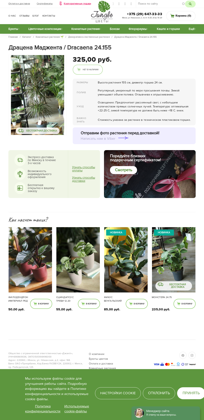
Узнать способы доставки (83, 179)
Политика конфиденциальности (42, 409)
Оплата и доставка (19, 3)
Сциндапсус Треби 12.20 (65, 299)
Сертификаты (45, 3)
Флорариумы (137, 29)
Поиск (190, 4)
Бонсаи (115, 29)
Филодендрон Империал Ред (18, 299)
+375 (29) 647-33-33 (144, 14)
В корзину (43, 304)
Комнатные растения (85, 29)
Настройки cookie (118, 393)
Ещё (191, 29)
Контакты (48, 15)
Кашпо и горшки (168, 29)
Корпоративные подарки (78, 3)
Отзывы (24, 15)
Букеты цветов (98, 359)
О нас (12, 15)
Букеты (13, 29)
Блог (35, 15)
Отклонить (159, 393)
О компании (96, 354)
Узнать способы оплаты (83, 169)
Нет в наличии (90, 69)
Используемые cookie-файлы (76, 409)
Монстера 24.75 (162, 297)
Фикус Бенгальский (113, 299)
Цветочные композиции (44, 29)
